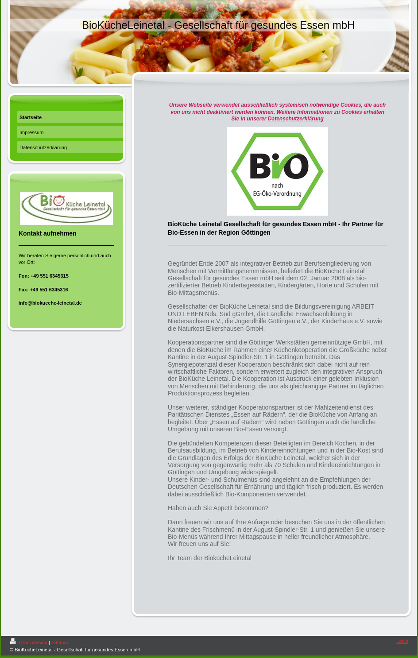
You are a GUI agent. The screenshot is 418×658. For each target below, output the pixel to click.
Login (402, 641)
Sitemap (60, 642)
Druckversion (29, 642)
